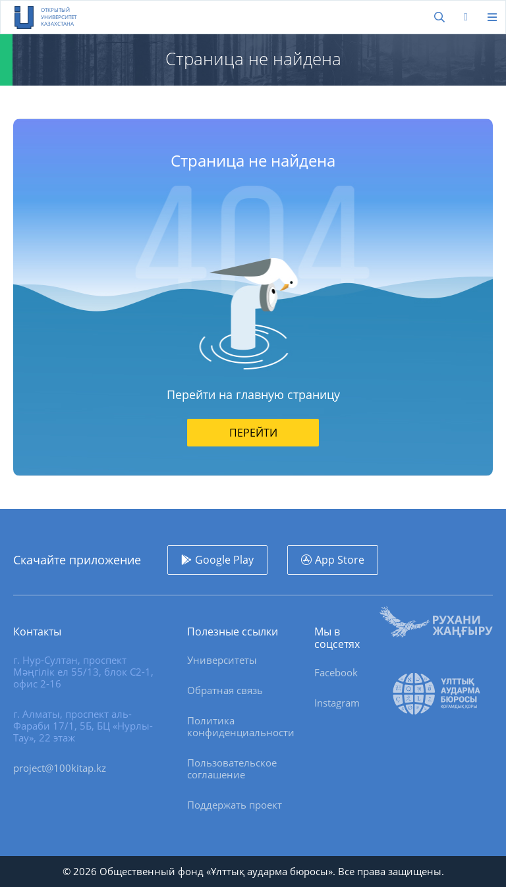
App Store (339, 559)
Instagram (337, 702)
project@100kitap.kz (59, 767)
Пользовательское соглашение (232, 768)
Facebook (336, 672)
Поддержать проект (234, 804)
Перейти (253, 432)
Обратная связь (225, 690)
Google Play (224, 559)
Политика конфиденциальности (241, 726)
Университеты (222, 659)
